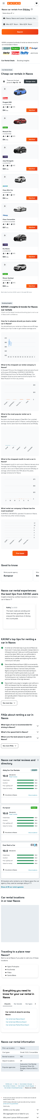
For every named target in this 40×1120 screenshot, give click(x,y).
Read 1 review (13, 777)
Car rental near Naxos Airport (15, 1019)
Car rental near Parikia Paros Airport (17, 1025)
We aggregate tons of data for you (21, 1113)
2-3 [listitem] (13, 195)
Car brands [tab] (18, 1004)
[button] (3, 3)
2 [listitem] (4, 107)
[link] (20, 553)
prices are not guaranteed (10, 1103)
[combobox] (8, 13)
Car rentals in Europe (26, 1084)
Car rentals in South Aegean (26, 1086)
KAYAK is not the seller (21, 1110)
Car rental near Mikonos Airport (16, 1022)
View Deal (32, 110)
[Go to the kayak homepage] (14, 3)
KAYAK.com (9, 1084)
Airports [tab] (7, 1004)
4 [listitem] (4, 136)
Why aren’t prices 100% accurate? (21, 1117)
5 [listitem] (4, 224)
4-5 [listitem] (13, 107)
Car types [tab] (29, 1004)
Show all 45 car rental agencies (12, 887)
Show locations (32, 795)
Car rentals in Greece (9, 1086)
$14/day (26, 9)
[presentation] (32, 9)
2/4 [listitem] (13, 224)
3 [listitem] (8, 224)
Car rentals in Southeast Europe (13, 1088)
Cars (16, 1084)
